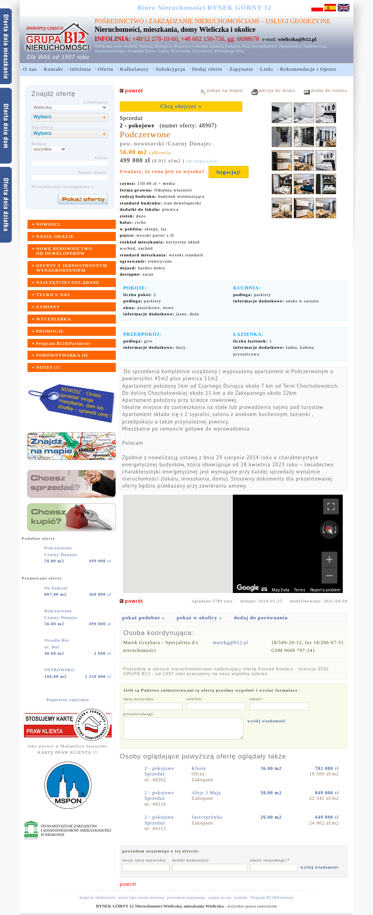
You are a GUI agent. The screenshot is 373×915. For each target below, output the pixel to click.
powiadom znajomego (186, 897)
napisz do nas (219, 897)
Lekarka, (233, 46)
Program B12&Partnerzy (272, 897)
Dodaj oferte (207, 69)
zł (100, 560)
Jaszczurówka (208, 817)
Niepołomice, (290, 46)
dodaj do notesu (329, 90)
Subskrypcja (170, 69)
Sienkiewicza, (315, 46)
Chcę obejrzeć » (180, 106)
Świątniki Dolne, (142, 50)
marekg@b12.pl (230, 642)
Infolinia (80, 69)
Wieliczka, (104, 46)
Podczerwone (58, 547)
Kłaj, (246, 46)
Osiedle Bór (57, 640)
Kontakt (53, 69)
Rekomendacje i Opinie (308, 69)
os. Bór (52, 646)
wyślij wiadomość (266, 720)
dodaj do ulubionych (97, 897)
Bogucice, (182, 46)
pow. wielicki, (126, 46)
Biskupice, (164, 46)
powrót (128, 884)
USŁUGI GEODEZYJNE (298, 21)
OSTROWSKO (60, 669)
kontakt (240, 897)
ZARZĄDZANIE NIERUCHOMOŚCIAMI (204, 21)
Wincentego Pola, (229, 50)
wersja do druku (277, 90)
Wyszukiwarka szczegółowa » (62, 186)
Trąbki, (163, 50)
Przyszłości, (202, 50)
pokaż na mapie (225, 90)
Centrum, (200, 46)
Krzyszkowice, (265, 46)
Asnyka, (146, 46)
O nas (30, 69)
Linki (266, 69)
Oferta (105, 69)
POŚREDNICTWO (119, 21)
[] (48, 367)
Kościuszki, (181, 50)
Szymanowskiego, (110, 50)
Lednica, (217, 46)
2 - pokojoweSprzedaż (159, 771)
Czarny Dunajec (61, 554)
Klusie (200, 768)
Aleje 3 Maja (207, 792)
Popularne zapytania (67, 699)
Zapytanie (241, 69)
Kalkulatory (134, 69)
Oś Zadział (56, 587)
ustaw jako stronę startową (141, 897)
